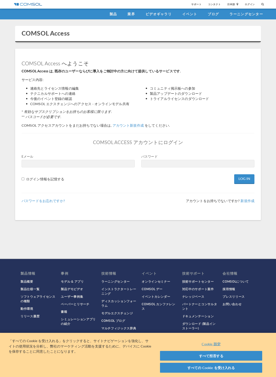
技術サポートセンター (198, 281)
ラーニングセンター (246, 13)
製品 (113, 13)
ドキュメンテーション (198, 316)
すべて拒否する (211, 356)
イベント (189, 13)
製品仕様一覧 (29, 289)
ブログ (213, 13)
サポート (196, 4)
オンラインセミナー (156, 281)
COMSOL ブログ (113, 320)
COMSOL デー (152, 289)
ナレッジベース (193, 296)
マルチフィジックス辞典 (118, 328)
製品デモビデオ (72, 289)
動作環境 (26, 308)
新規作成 (247, 200)
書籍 (64, 311)
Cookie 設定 (211, 344)
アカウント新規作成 (128, 125)
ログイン (250, 4)
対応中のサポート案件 (198, 289)
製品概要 (26, 281)
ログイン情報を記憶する (45, 178)
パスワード (149, 156)
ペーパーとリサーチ (75, 304)
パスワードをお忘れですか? (43, 200)
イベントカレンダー (156, 296)
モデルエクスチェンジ (117, 313)
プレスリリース (234, 296)
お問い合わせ (232, 304)
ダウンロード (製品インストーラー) (199, 325)
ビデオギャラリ (159, 13)
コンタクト (214, 4)
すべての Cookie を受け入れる (211, 368)
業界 (131, 13)
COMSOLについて (236, 281)
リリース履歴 (29, 316)
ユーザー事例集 (72, 296)
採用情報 (229, 289)
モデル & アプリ (72, 281)
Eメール (27, 156)
